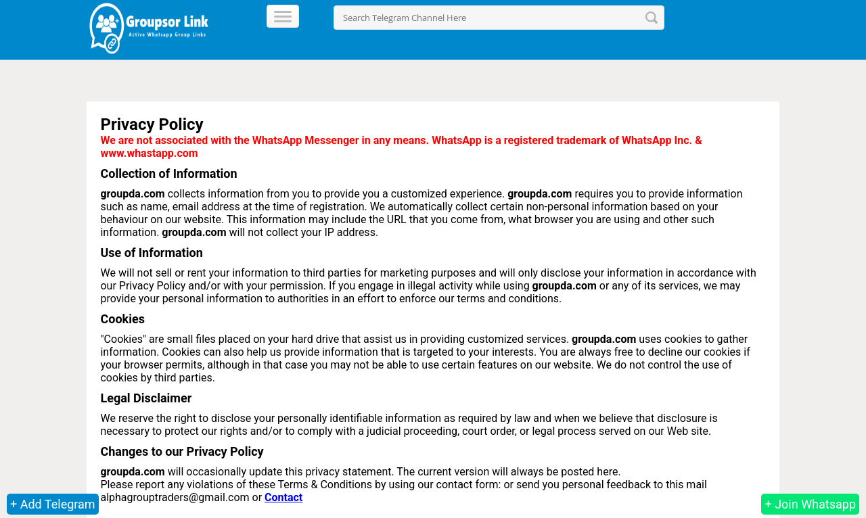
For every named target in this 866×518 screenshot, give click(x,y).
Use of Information (151, 252)
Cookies (122, 319)
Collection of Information (168, 173)
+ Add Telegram (52, 504)
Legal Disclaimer (145, 398)
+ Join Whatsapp (810, 504)
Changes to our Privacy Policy (181, 451)
